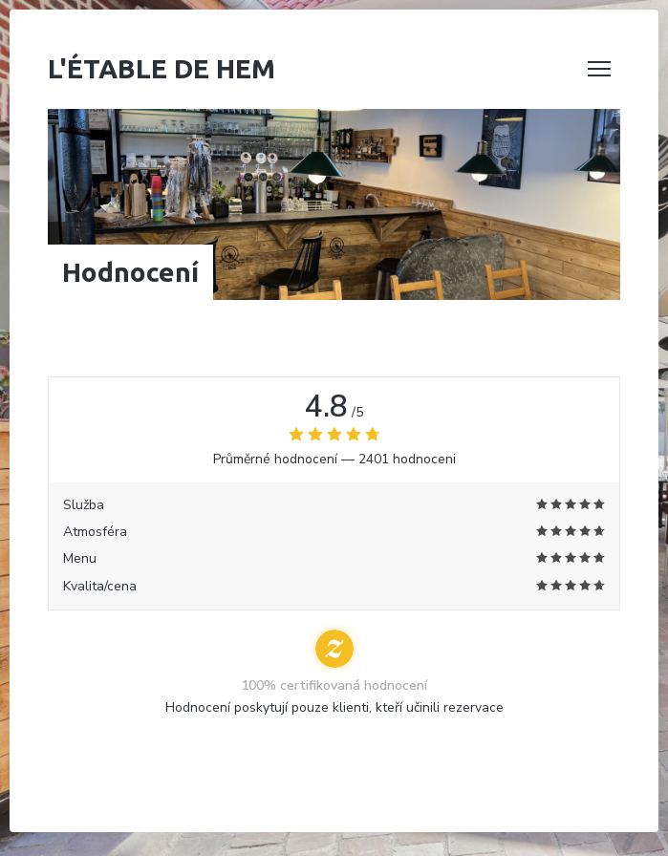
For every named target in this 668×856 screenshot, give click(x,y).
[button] (599, 69)
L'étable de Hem (161, 68)
